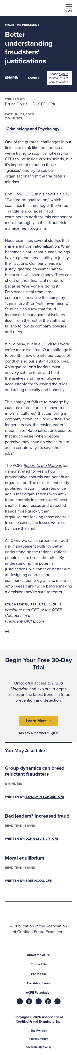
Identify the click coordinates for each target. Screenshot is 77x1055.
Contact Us (38, 964)
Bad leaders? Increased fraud (37, 816)
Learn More (36, 721)
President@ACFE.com (24, 621)
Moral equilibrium (24, 858)
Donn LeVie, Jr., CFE (41, 839)
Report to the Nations (43, 465)
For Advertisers (38, 983)
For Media (38, 974)
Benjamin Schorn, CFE (44, 797)
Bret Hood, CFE (38, 881)
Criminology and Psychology (33, 129)
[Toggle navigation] (69, 7)
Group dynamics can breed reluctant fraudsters (34, 771)
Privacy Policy (38, 1039)
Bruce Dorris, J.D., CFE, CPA (30, 104)
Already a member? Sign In (39, 733)
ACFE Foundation (38, 993)
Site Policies (38, 1030)
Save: (34, 77)
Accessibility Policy (38, 1047)
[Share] (13, 77)
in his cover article (51, 194)
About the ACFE (38, 955)
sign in (63, 74)
